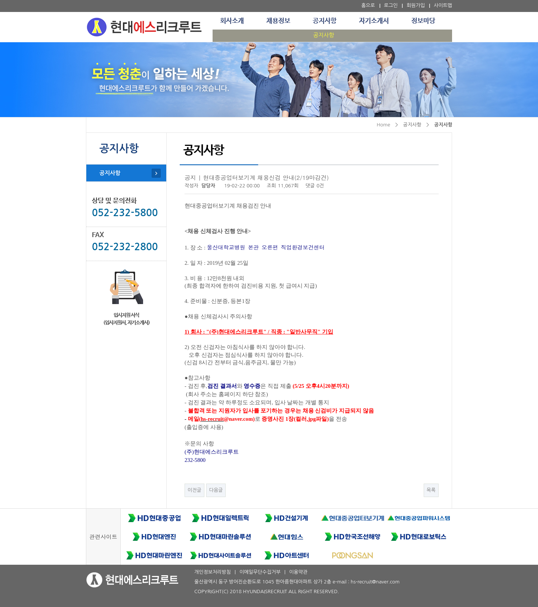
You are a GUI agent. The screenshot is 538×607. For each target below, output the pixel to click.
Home (383, 124)
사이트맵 (443, 5)
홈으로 (368, 5)
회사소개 (232, 21)
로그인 (391, 5)
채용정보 (278, 21)
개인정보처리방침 (212, 572)
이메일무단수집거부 (260, 572)
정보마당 (423, 21)
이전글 (194, 490)
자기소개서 (374, 21)
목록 (431, 490)
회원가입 (415, 5)
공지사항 (325, 21)
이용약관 (298, 572)
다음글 (216, 490)
